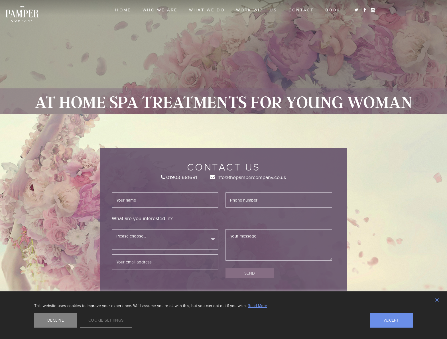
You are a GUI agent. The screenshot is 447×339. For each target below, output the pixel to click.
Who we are (160, 10)
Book (332, 10)
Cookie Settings (106, 320)
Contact (301, 10)
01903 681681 (179, 177)
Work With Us (256, 10)
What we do (207, 10)
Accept (391, 320)
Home (123, 10)
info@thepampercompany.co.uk (248, 177)
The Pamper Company (22, 14)
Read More (257, 305)
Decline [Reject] (55, 320)
